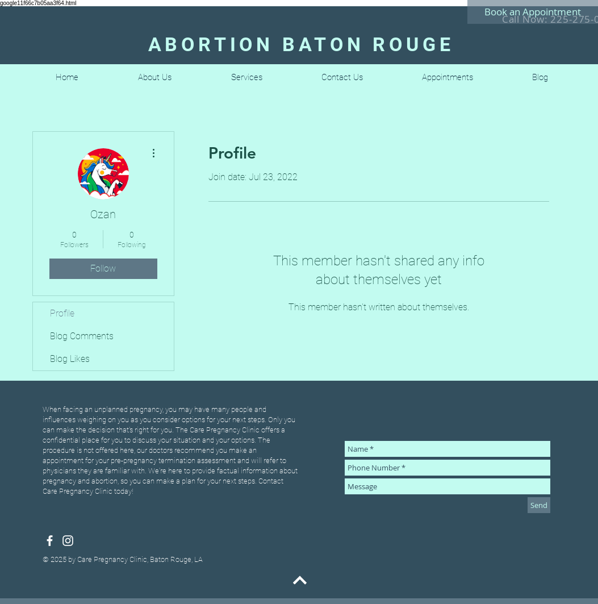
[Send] (539, 505)
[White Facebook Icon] (50, 541)
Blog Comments (82, 336)
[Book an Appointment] (532, 12)
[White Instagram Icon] (68, 541)
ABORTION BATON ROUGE (301, 44)
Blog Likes (70, 358)
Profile (62, 313)
